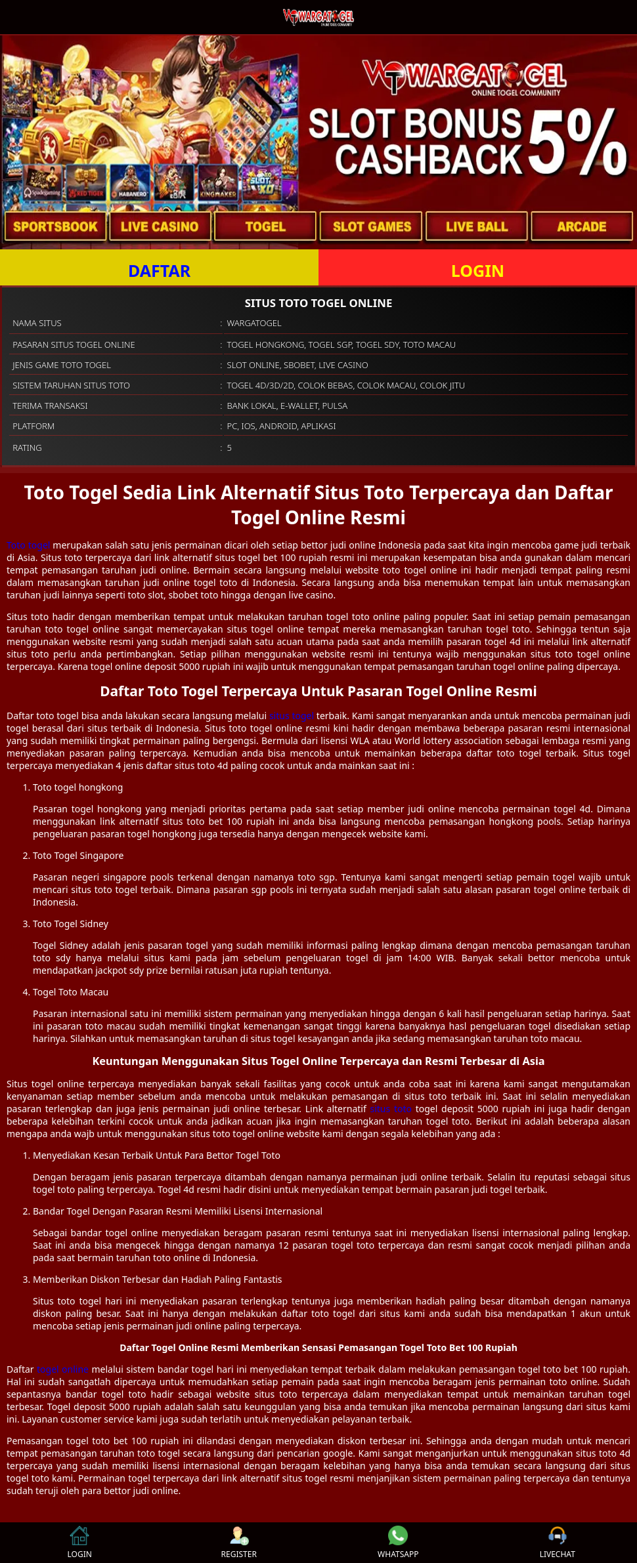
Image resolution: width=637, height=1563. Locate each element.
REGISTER (239, 1543)
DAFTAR (159, 270)
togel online (63, 1369)
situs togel (291, 715)
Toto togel (28, 545)
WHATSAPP (398, 1543)
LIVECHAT (557, 1543)
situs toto (391, 1108)
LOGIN (477, 270)
